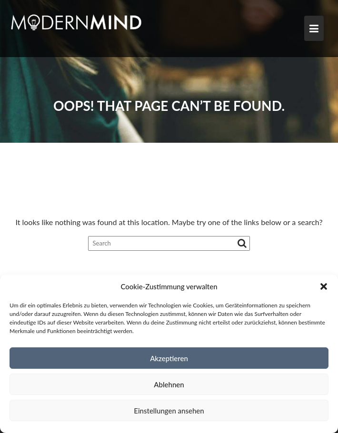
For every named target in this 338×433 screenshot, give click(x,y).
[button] (323, 286)
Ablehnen (169, 384)
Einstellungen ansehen (169, 410)
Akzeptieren (169, 358)
